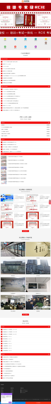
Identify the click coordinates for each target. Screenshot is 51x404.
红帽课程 (5, 48)
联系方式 (22, 388)
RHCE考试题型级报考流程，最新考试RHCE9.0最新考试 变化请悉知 (14, 366)
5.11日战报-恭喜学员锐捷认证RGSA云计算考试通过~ (15, 160)
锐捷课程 (5, 40)
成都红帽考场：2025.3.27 (7, 336)
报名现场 (38, 311)
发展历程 (2, 391)
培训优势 (2, 392)
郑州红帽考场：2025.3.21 (7, 350)
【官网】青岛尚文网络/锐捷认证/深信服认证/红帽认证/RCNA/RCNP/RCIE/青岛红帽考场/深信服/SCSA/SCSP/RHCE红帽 (28, 399)
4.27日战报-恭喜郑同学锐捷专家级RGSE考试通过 (15, 167)
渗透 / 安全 (25, 40)
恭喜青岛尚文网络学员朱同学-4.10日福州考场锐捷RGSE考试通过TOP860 (19, 225)
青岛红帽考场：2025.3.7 (7, 341)
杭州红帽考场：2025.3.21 (7, 348)
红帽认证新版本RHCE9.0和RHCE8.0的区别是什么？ (11, 110)
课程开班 (12, 388)
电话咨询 (38, 402)
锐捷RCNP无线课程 (4, 129)
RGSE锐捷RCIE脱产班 (5, 131)
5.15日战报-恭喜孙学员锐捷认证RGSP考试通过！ (15, 156)
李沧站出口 (13, 275)
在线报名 (48, 127)
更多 (49, 86)
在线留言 (36, 48)
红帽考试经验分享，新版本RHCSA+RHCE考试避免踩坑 (12, 151)
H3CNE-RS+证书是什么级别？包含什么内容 (10, 61)
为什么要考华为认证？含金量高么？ (9, 375)
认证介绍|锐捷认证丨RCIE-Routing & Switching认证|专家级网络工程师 (14, 75)
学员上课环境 (13, 311)
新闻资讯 (25, 48)
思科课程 (46, 44)
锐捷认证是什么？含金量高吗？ (8, 359)
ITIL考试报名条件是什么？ (7, 373)
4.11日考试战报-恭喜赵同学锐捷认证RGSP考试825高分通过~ (17, 174)
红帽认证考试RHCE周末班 (5, 133)
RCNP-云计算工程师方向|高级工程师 (9, 68)
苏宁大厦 (38, 275)
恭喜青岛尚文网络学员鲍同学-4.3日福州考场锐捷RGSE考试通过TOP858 (44, 225)
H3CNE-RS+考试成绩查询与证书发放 (9, 91)
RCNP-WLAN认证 (6, 66)
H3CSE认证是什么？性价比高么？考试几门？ (10, 89)
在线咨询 (13, 402)
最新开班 (15, 48)
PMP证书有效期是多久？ (7, 368)
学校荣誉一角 (38, 293)
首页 (15, 40)
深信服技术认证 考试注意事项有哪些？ (9, 80)
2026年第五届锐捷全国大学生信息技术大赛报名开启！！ (19, 198)
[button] (50, 20)
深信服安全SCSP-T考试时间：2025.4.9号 (10, 329)
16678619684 (23, 392)
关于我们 (2, 388)
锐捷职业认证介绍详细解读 (7, 82)
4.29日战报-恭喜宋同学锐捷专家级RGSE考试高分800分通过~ (17, 163)
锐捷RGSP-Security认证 (7, 105)
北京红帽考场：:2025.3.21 (7, 343)
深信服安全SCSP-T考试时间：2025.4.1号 (9, 334)
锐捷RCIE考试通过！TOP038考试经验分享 (10, 149)
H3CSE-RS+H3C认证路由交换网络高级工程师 (10, 103)
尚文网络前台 (13, 293)
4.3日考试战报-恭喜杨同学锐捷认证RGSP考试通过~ (15, 181)
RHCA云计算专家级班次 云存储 (6, 127)
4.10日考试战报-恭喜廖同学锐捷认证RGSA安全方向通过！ (16, 178)
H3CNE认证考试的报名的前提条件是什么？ (10, 98)
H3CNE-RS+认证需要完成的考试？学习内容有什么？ (11, 96)
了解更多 (25, 314)
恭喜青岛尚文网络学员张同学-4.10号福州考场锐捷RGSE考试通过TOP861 (44, 216)
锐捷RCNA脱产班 (4, 135)
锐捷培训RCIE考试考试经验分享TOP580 (9, 142)
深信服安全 (35, 40)
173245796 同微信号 (25, 391)
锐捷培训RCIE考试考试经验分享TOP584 (9, 144)
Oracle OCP (45, 40)
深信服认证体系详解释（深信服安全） (9, 73)
